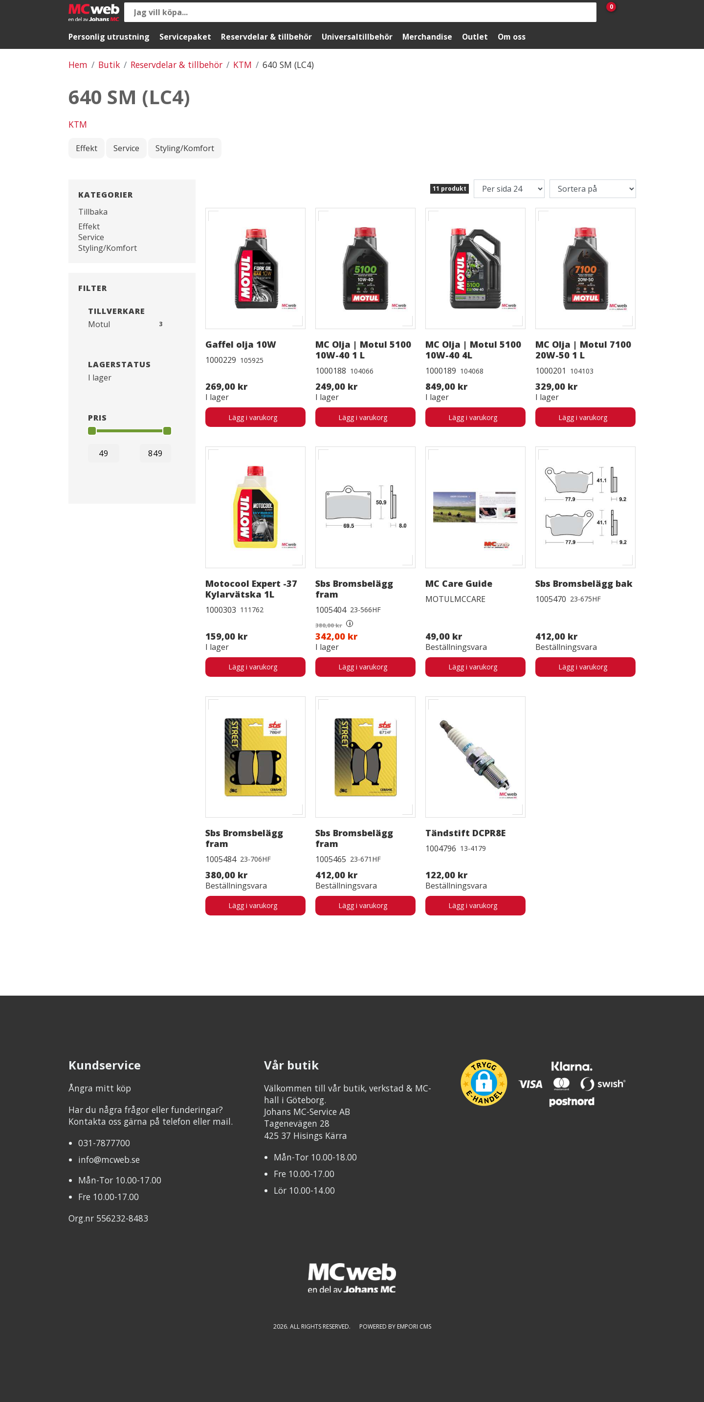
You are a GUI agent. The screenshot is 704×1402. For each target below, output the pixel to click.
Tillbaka (93, 211)
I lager (99, 377)
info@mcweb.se (109, 1159)
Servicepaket (185, 36)
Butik (109, 64)
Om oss (512, 36)
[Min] (103, 453)
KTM (242, 64)
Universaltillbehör (357, 36)
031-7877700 (104, 1143)
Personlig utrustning (109, 36)
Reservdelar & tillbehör (266, 36)
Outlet (475, 36)
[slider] (92, 431)
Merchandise (427, 36)
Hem (78, 64)
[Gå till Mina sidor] (626, 12)
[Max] (155, 453)
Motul (99, 324)
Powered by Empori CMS (395, 1326)
